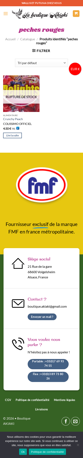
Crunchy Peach (13, 119)
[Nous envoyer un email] (75, 421)
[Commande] (41, 63)
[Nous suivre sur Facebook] (65, 421)
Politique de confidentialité (47, 451)
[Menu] (5, 13)
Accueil (10, 39)
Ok (23, 451)
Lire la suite (12, 135)
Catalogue (27, 39)
